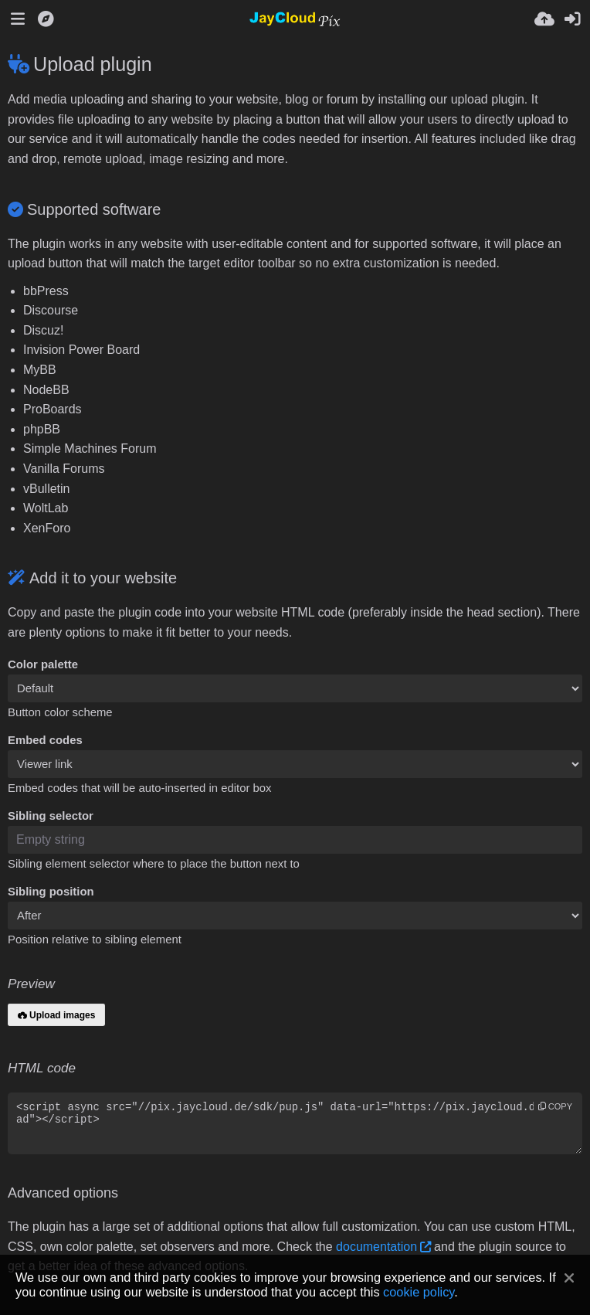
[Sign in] (572, 19)
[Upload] (544, 19)
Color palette (43, 664)
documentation (376, 1246)
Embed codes (45, 740)
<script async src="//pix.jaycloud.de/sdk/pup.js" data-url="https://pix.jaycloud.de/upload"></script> (295, 1123)
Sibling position (51, 891)
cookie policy (418, 1292)
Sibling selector (50, 816)
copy (555, 1106)
